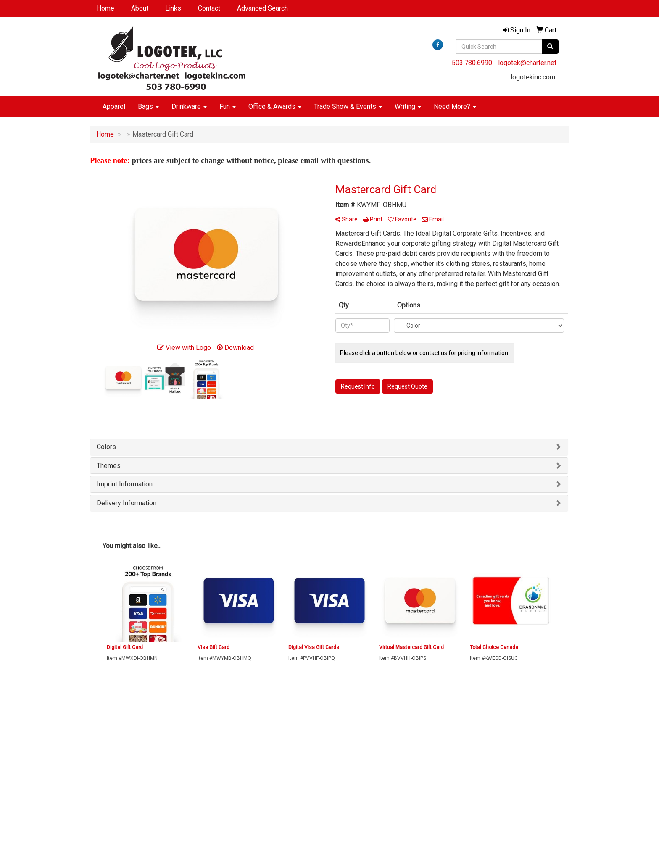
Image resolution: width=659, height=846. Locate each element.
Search (180, 749)
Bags (148, 106)
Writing (408, 106)
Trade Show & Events (348, 106)
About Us (101, 749)
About (139, 8)
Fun (227, 106)
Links (173, 8)
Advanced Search (262, 8)
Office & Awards (274, 106)
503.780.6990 (472, 63)
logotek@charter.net (527, 63)
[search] (550, 46)
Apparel (114, 106)
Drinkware (189, 106)
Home (105, 8)
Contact (209, 8)
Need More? (455, 106)
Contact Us (103, 760)
